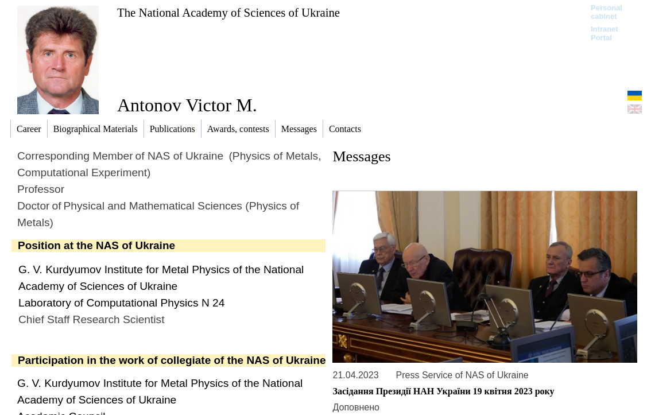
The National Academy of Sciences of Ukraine (228, 12)
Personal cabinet (606, 12)
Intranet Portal (604, 33)
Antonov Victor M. (187, 105)
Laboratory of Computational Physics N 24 (121, 303)
